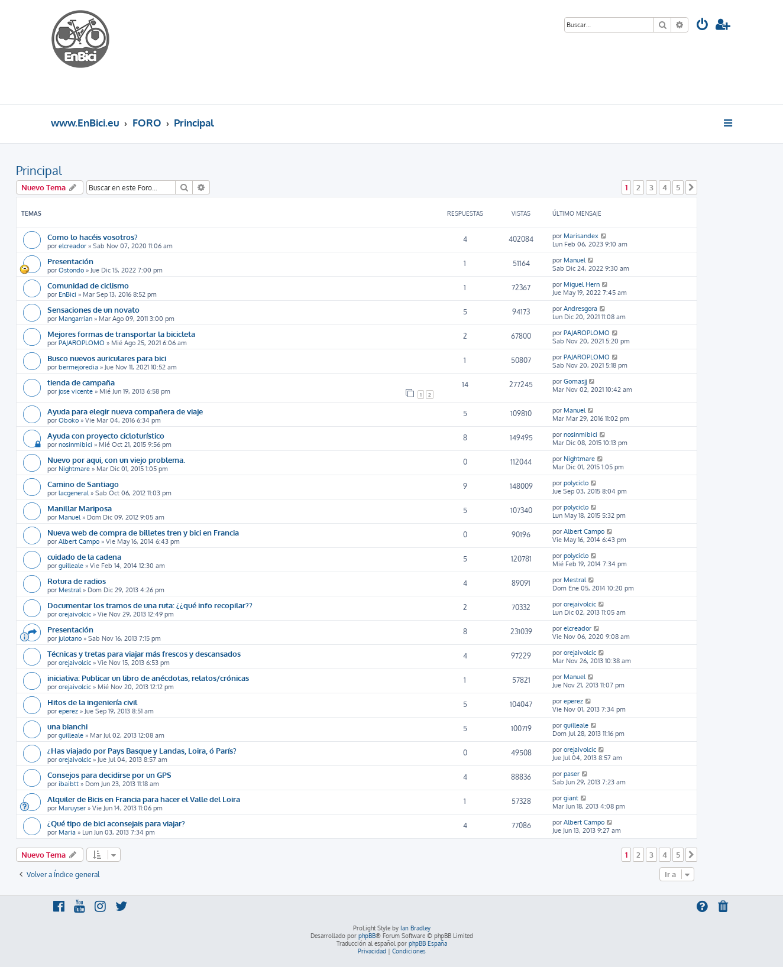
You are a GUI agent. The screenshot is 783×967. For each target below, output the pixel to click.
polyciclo (576, 483)
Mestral (70, 590)
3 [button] (651, 187)
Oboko (69, 420)
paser (572, 774)
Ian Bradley (415, 928)
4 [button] (664, 187)
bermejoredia (78, 367)
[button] (691, 187)
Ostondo (71, 270)
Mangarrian (75, 318)
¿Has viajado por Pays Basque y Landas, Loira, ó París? (142, 750)
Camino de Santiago (83, 484)
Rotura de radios (76, 581)
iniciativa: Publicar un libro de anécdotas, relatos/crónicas (148, 678)
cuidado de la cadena (84, 556)
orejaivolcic (75, 614)
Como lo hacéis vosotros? (92, 237)
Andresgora (580, 308)
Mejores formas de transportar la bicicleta (121, 334)
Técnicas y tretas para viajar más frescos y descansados (144, 653)
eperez (68, 711)
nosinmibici (75, 444)
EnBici (67, 294)
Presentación (70, 261)
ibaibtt (69, 784)
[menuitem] (702, 26)
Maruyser (72, 808)
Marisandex (581, 236)
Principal (39, 170)
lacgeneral (74, 493)
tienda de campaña (81, 382)
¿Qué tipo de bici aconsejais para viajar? (116, 823)
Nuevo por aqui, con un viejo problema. (116, 460)
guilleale (71, 566)
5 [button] (678, 187)
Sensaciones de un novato (93, 309)
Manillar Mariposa (79, 508)
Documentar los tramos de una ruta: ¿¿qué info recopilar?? (150, 605)
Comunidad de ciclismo (88, 285)
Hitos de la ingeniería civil (92, 702)
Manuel (574, 260)
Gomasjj (575, 381)
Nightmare (74, 469)
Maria (67, 832)
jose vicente (76, 391)
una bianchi (67, 726)
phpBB (367, 935)
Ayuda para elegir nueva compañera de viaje (125, 411)
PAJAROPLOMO (82, 343)
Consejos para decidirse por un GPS (109, 775)
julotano (70, 638)
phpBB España (428, 943)
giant (571, 798)
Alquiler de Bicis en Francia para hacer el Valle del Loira (143, 799)
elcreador (72, 246)
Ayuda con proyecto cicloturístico (105, 435)
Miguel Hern (582, 284)
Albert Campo (79, 541)
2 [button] (638, 187)
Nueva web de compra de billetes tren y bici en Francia (143, 532)
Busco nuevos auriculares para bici (106, 358)
